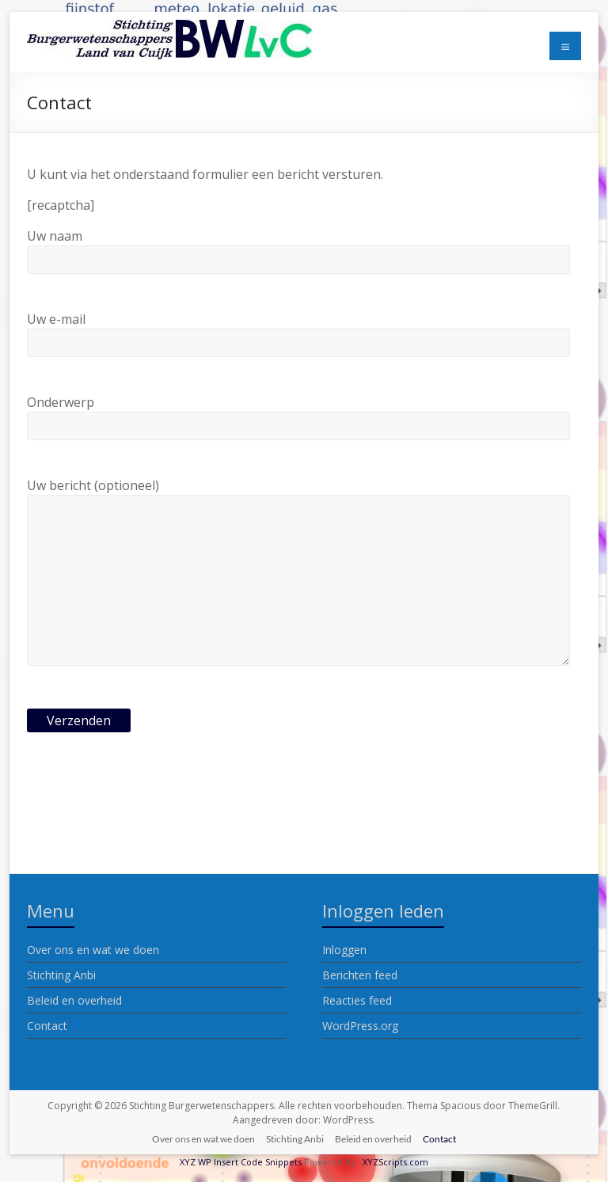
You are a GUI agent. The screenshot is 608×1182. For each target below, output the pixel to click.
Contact (47, 1025)
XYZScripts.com (395, 1162)
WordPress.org (360, 1025)
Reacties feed (357, 1000)
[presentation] (147, 799)
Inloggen (344, 949)
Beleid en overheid (74, 1000)
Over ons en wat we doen (93, 949)
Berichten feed (359, 974)
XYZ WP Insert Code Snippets (241, 1162)
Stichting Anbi (61, 974)
